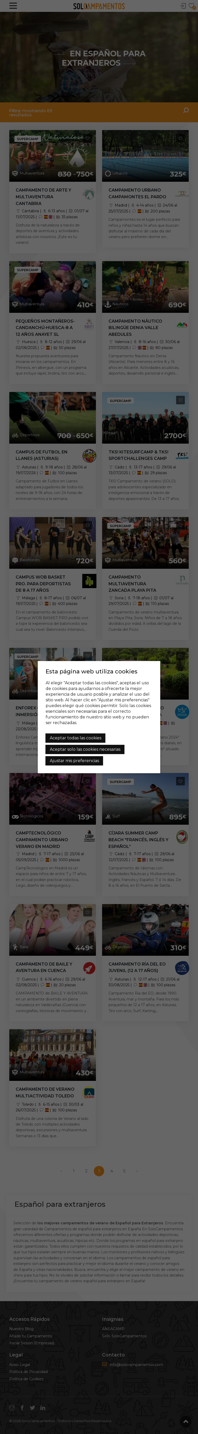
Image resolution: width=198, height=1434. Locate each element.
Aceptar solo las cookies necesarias (85, 749)
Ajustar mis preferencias (74, 760)
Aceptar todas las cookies (75, 737)
